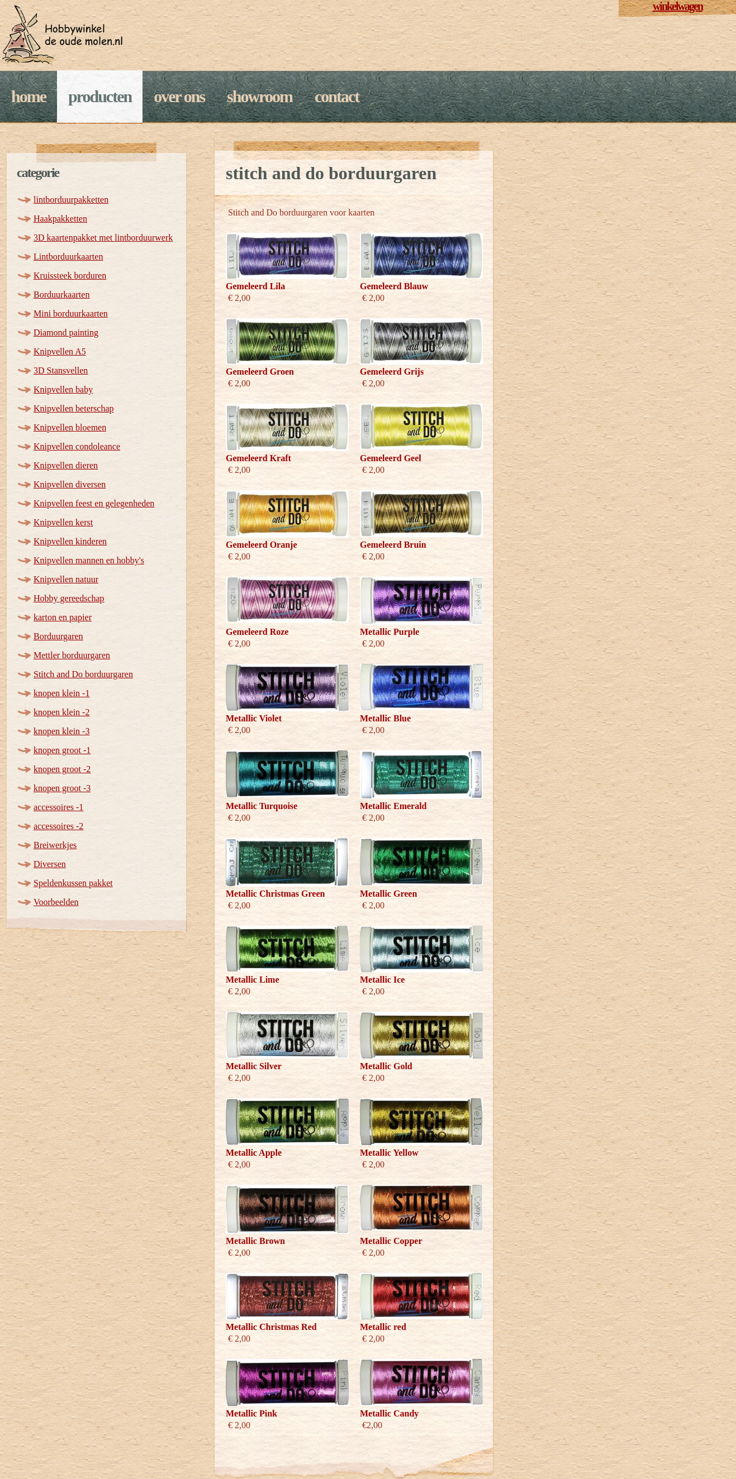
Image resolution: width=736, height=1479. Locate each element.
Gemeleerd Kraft (258, 458)
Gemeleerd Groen (260, 371)
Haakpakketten (60, 218)
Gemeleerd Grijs (392, 371)
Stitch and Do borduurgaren (83, 674)
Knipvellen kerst (63, 522)
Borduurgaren (58, 636)
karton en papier (63, 617)
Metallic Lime (252, 979)
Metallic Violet (254, 718)
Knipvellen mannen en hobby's (89, 560)
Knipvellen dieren (66, 465)
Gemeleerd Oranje (261, 544)
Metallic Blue (385, 718)
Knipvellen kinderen (70, 541)
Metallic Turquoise (261, 806)
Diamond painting (66, 332)
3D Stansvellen (61, 370)
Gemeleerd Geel (390, 458)
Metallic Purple (389, 631)
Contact (337, 96)
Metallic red (383, 1327)
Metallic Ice (382, 979)
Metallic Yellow (389, 1152)
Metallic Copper (391, 1241)
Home (28, 96)
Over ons (179, 96)
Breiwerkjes (55, 845)
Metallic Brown (255, 1241)
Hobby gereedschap (69, 598)
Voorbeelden (56, 902)
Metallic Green (388, 893)
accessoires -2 (58, 826)
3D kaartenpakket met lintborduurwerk (103, 237)
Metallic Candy (389, 1413)
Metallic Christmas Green (275, 893)
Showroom (259, 96)
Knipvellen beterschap (74, 408)
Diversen (50, 864)
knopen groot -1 (62, 750)
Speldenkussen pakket (73, 883)
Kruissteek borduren (70, 275)
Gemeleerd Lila (255, 286)
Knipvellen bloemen (70, 427)
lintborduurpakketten (71, 199)
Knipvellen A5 (60, 351)
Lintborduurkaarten (68, 256)
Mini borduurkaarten (71, 313)
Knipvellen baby (63, 389)
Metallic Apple (254, 1152)
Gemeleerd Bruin (393, 544)
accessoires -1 (58, 807)
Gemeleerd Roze (257, 631)
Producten (99, 96)
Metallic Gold (386, 1066)
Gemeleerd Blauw (394, 286)
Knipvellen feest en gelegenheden (94, 503)
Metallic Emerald (393, 806)
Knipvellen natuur (66, 579)
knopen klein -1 (61, 693)
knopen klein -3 (61, 731)
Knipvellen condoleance (77, 446)
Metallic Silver (254, 1066)
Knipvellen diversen (70, 484)
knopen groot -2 (62, 769)
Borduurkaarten (61, 294)
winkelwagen (677, 6)
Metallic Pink (251, 1413)
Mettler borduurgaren (72, 655)
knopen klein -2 (61, 712)
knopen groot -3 (62, 788)
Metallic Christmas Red (271, 1327)
